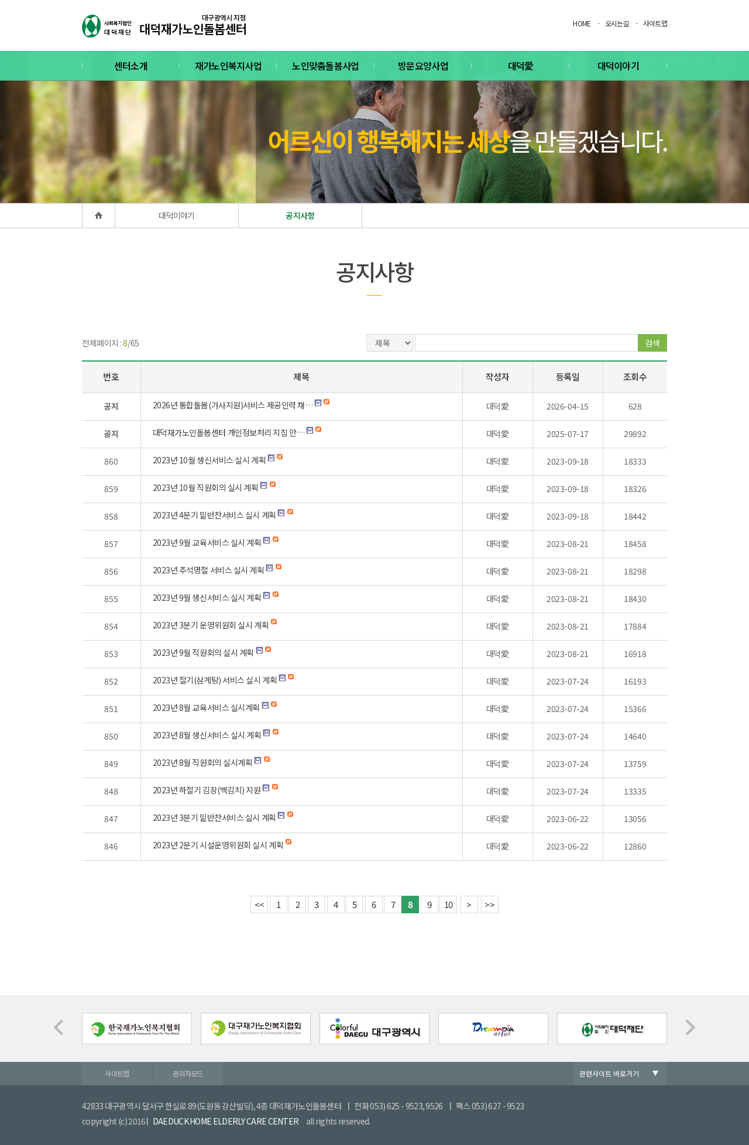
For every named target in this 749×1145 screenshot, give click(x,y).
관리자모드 (188, 1073)
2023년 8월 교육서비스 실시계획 (206, 707)
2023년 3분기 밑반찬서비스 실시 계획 (214, 817)
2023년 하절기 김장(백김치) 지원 (207, 790)
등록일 (568, 376)
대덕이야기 (618, 66)
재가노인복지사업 (228, 66)
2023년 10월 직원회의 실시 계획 (206, 487)
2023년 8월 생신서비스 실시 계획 (207, 735)
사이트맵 (655, 23)
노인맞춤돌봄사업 (325, 66)
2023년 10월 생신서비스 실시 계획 (209, 460)
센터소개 (130, 66)
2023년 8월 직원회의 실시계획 (203, 762)
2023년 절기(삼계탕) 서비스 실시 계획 (215, 680)
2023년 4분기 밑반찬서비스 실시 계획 (214, 515)
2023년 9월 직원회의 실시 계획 (203, 652)
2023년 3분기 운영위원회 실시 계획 (211, 625)
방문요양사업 (423, 66)
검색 (652, 343)
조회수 (635, 376)
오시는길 (617, 23)
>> (489, 904)
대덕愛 (521, 66)
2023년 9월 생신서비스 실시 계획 (207, 597)
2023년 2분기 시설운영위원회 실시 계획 (218, 845)
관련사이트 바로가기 (609, 1073)
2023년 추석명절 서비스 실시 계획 (208, 570)
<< (259, 904)
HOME (581, 23)
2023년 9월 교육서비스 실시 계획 (207, 542)
